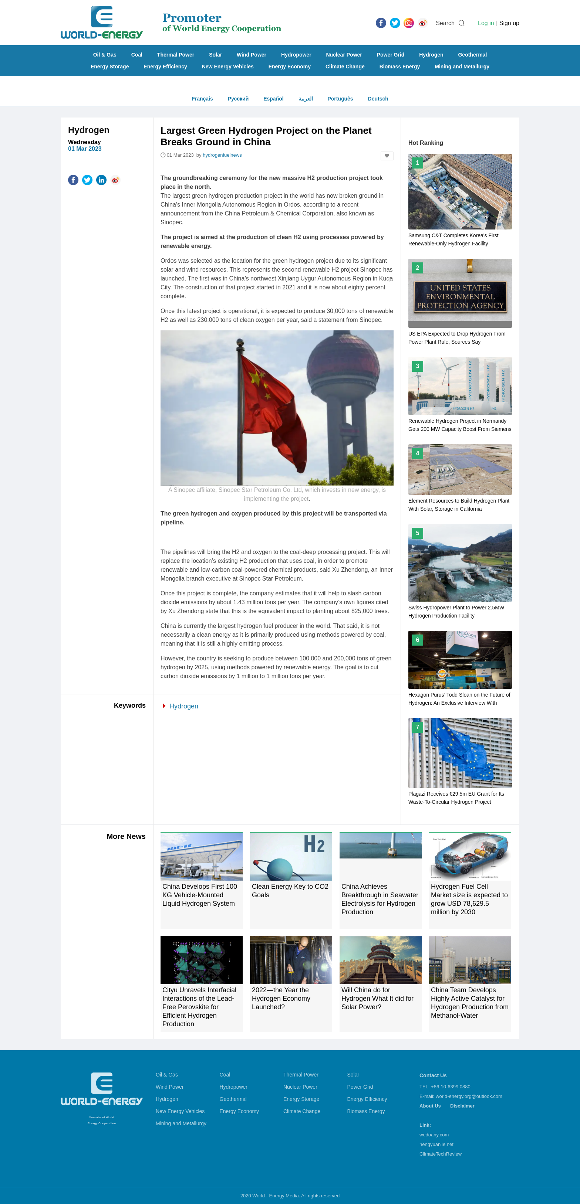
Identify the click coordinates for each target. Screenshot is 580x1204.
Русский (238, 99)
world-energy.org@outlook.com (469, 1096)
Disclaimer (462, 1106)
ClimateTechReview (440, 1154)
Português (340, 99)
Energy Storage (110, 66)
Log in (486, 23)
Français (202, 99)
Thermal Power (175, 55)
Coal (136, 55)
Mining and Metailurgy (462, 66)
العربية (306, 99)
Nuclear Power (344, 55)
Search (445, 23)
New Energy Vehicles (228, 66)
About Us (430, 1106)
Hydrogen (431, 55)
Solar (215, 55)
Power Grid (391, 55)
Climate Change (345, 66)
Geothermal (472, 55)
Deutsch (378, 99)
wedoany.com (434, 1134)
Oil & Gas (105, 55)
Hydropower (296, 55)
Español (273, 99)
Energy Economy (290, 66)
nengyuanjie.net (436, 1144)
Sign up (509, 23)
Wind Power (251, 55)
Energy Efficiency (165, 66)
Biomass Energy (400, 66)
